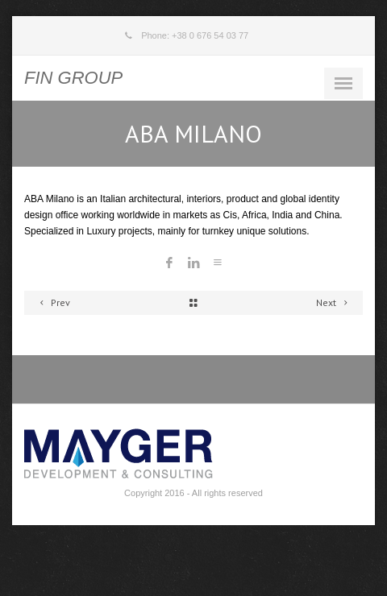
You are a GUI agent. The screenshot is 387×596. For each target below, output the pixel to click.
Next (334, 302)
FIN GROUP (73, 78)
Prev (52, 302)
